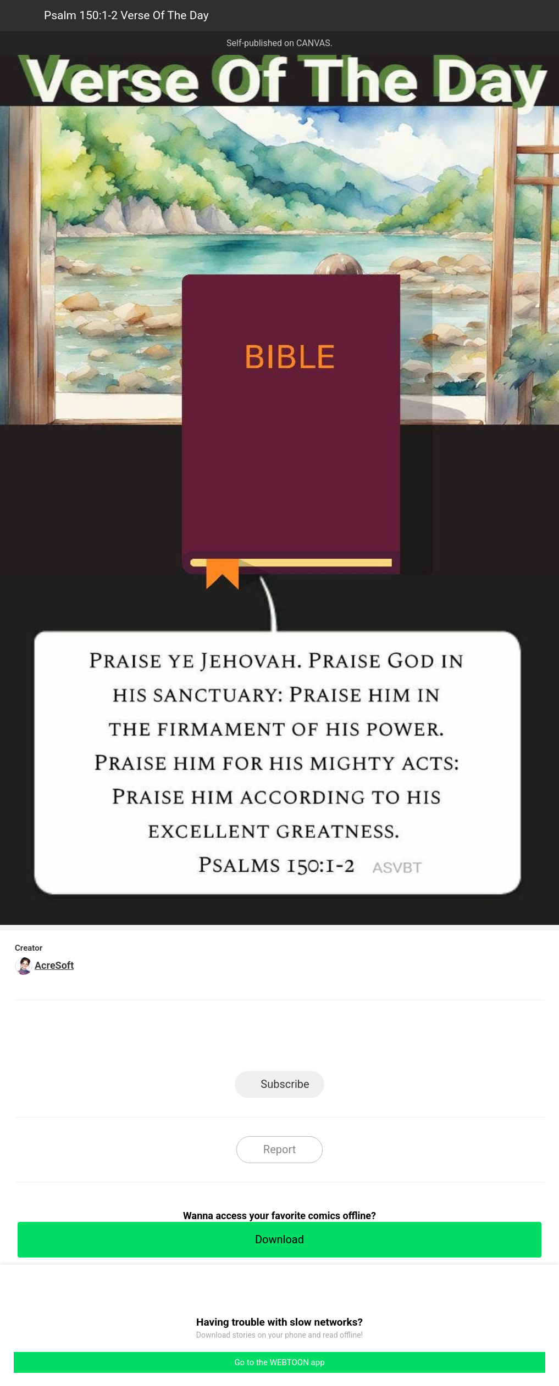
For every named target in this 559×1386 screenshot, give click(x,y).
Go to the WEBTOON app (279, 1362)
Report (279, 1149)
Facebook (230, 1038)
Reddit (378, 1038)
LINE (180, 1038)
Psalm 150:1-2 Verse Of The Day (126, 15)
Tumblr (328, 1038)
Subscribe (285, 1084)
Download (279, 1239)
